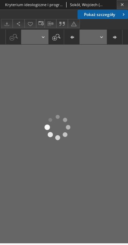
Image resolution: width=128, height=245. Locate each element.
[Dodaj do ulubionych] (30, 23)
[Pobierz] (7, 23)
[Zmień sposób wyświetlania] (40, 23)
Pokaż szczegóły (105, 14)
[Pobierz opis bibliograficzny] (50, 24)
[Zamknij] (122, 4)
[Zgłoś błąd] (74, 23)
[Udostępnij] (18, 23)
